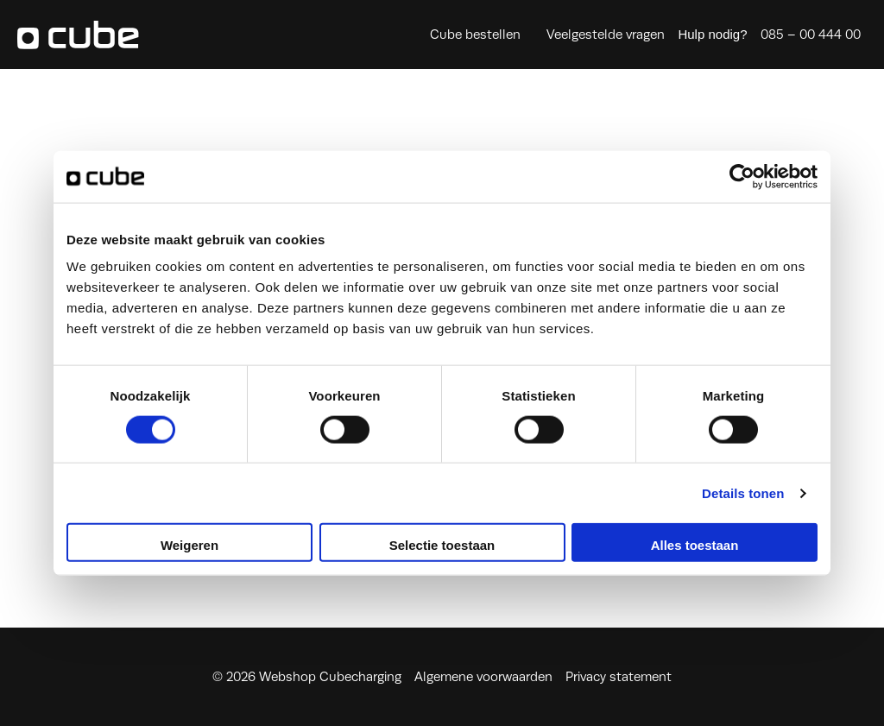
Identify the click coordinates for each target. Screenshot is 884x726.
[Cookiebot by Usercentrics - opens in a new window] (742, 176)
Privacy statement (618, 677)
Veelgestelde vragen (605, 34)
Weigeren (189, 545)
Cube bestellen (475, 34)
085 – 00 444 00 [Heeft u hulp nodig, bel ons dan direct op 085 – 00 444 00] (811, 34)
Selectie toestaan (442, 545)
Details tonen (743, 492)
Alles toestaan (695, 545)
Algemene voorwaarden (483, 677)
